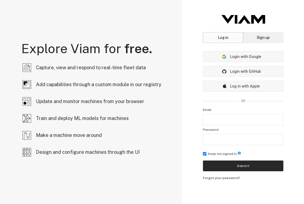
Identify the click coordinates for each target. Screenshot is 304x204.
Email (207, 110)
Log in (223, 37)
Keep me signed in (222, 153)
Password (210, 130)
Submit (243, 166)
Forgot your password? (221, 178)
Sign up (263, 37)
